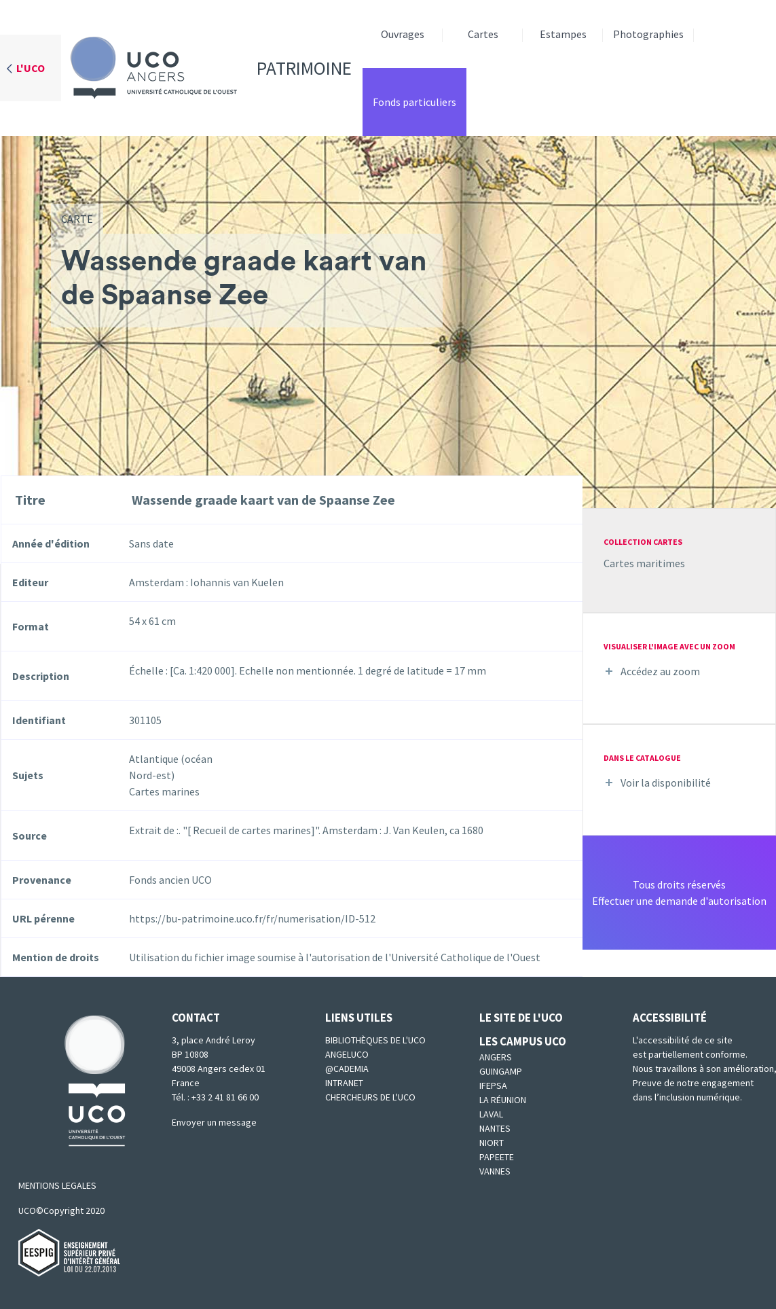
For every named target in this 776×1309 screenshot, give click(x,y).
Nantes (495, 1128)
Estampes (563, 34)
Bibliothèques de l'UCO (375, 1040)
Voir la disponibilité (666, 782)
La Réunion (502, 1100)
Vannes (495, 1171)
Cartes (483, 34)
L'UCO (30, 68)
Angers (495, 1057)
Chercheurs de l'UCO (370, 1097)
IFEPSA (493, 1085)
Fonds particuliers (414, 102)
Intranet (344, 1083)
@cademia (347, 1068)
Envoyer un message (214, 1122)
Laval (491, 1114)
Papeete (496, 1157)
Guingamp (500, 1071)
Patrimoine (206, 68)
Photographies (648, 34)
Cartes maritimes (644, 563)
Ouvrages (402, 34)
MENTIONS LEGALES (57, 1185)
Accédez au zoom (660, 671)
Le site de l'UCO (521, 1017)
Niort (491, 1142)
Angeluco (347, 1054)
